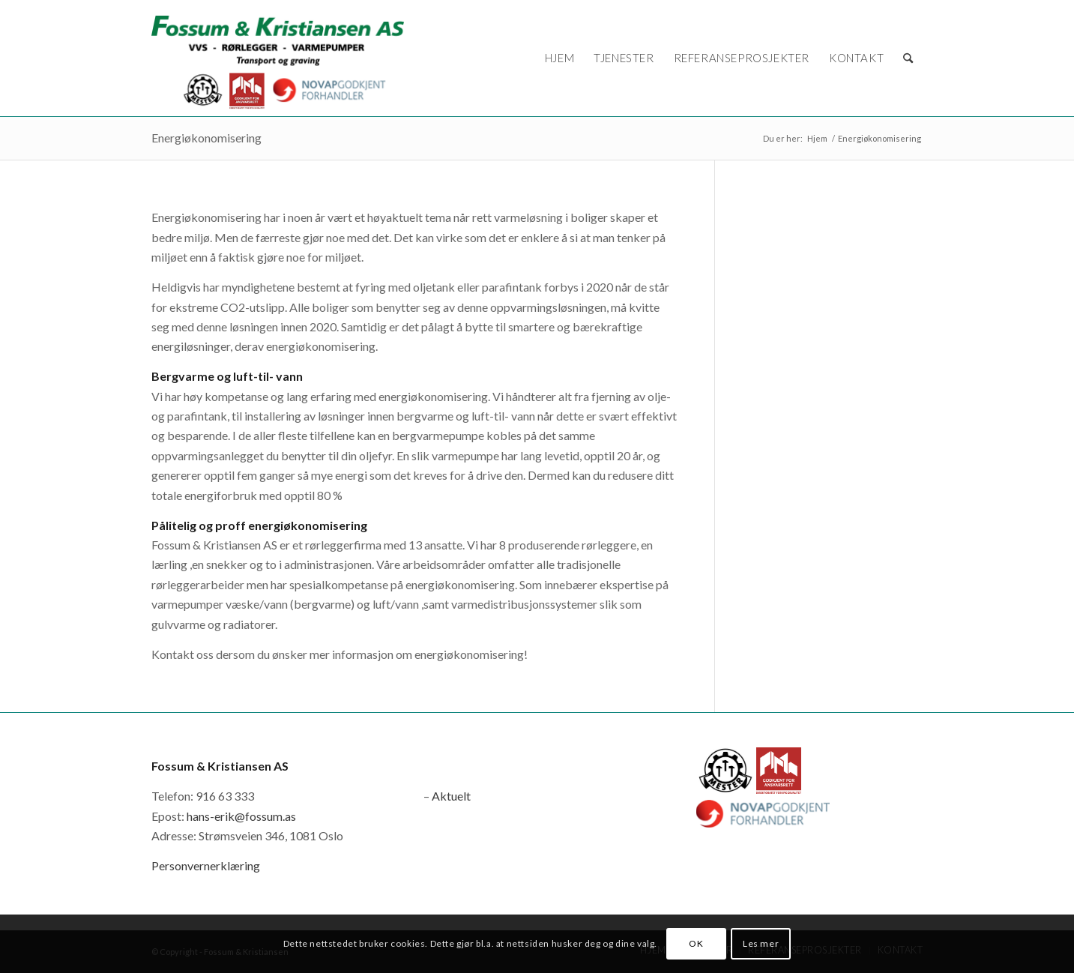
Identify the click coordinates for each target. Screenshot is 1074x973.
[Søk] (908, 58)
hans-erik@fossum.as (241, 816)
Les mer (761, 943)
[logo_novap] (278, 58)
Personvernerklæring (205, 865)
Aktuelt (451, 796)
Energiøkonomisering (206, 137)
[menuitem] (559, 58)
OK (696, 943)
